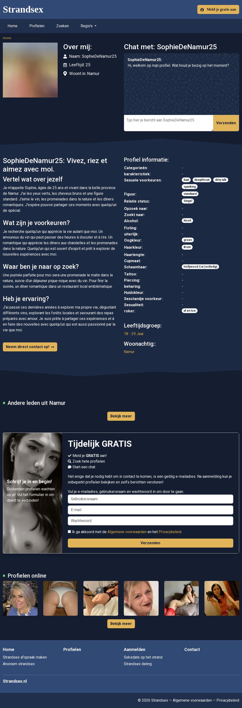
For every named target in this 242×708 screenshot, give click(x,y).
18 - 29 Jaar (134, 334)
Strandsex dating (138, 664)
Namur (129, 352)
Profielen (36, 26)
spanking (190, 186)
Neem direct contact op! (30, 347)
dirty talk (220, 179)
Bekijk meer (121, 416)
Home (12, 26)
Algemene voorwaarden (127, 532)
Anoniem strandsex (19, 664)
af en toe (190, 310)
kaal (186, 179)
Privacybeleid (170, 532)
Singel (188, 201)
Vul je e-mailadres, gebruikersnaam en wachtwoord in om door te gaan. (150, 496)
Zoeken (62, 26)
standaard (190, 193)
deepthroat (201, 179)
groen (188, 240)
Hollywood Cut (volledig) (200, 266)
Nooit (187, 220)
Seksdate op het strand (143, 657)
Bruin (187, 247)
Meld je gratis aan (218, 9)
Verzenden (226, 123)
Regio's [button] (87, 26)
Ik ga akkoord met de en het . (125, 532)
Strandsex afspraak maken (25, 657)
